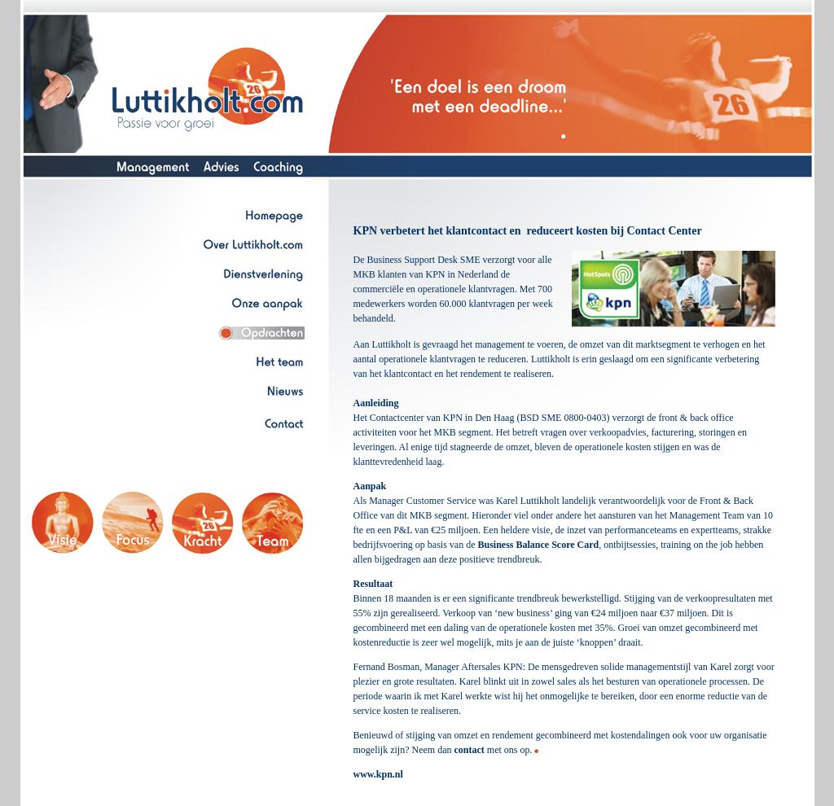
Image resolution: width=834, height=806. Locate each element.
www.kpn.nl (378, 774)
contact (469, 750)
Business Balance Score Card (538, 544)
